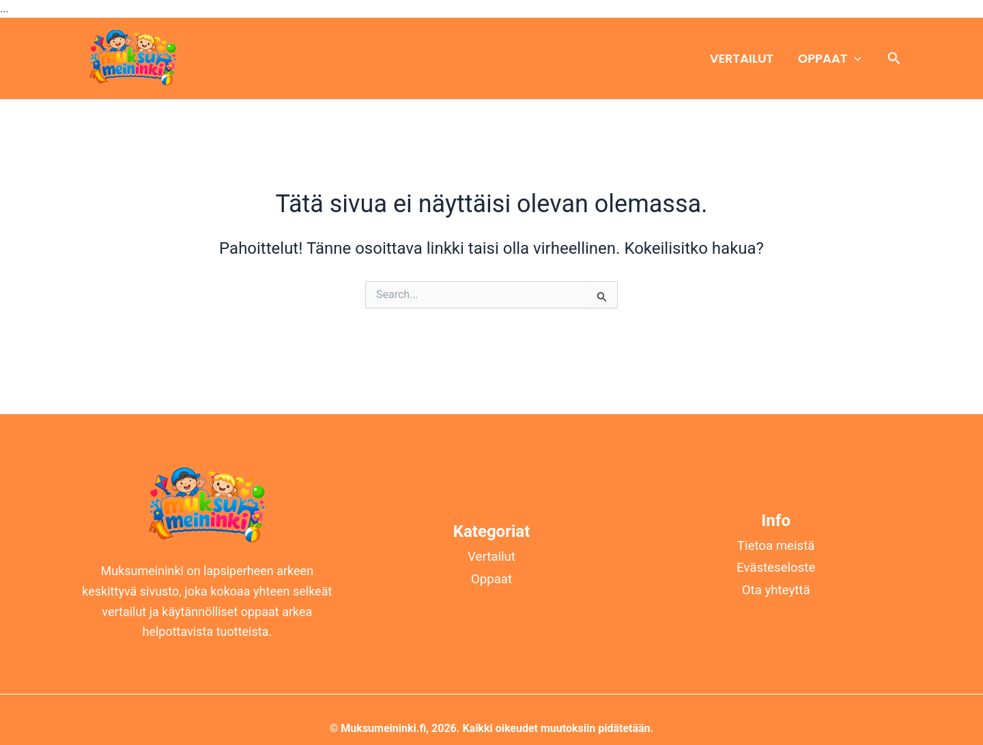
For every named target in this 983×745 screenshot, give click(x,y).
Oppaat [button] (829, 59)
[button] (854, 59)
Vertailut (741, 58)
